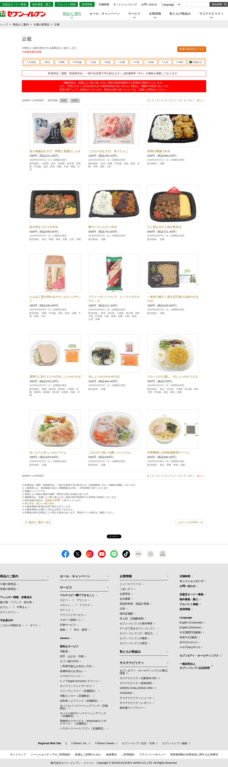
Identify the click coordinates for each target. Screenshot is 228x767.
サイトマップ (18, 754)
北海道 (32, 62)
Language (168, 4)
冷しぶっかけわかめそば (104, 376)
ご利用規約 (128, 754)
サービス (134, 13)
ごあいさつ (126, 588)
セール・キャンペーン (104, 13)
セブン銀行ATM (69, 661)
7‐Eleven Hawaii (104, 743)
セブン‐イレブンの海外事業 (136, 623)
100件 (75, 100)
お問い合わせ (149, 4)
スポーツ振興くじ (70, 619)
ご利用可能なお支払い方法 (76, 666)
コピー (64, 600)
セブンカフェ (8, 612)
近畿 (122, 62)
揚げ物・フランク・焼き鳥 (16, 602)
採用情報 (87, 4)
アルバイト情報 (66, 4)
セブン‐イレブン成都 (174, 743)
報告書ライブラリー (132, 707)
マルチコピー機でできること (77, 595)
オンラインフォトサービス (76, 685)
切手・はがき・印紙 (72, 656)
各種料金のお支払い (72, 671)
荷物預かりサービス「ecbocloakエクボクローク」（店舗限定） (83, 722)
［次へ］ (200, 100)
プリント (82, 600)
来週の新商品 (8, 588)
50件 (63, 100)
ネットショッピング (125, 4)
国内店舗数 (126, 613)
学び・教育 (80, 629)
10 (190, 100)
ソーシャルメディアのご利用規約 (50, 754)
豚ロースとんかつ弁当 (102, 226)
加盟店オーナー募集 (14, 4)
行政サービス (68, 624)
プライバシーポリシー (152, 754)
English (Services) (190, 627)
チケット (65, 609)
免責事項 (111, 754)
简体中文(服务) (188, 637)
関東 (62, 62)
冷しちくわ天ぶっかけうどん (47, 452)
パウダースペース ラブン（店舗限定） (83, 728)
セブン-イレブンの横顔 (133, 638)
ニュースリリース (130, 583)
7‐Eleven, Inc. (79, 743)
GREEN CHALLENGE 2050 (136, 688)
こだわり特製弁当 (10, 625)
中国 (137, 62)
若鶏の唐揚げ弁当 (158, 151)
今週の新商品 (41, 24)
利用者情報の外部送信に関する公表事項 (194, 754)
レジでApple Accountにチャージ (79, 680)
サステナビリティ (211, 13)
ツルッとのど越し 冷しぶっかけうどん (173, 376)
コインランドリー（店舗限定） (78, 690)
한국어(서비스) (188, 642)
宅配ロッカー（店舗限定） (76, 695)
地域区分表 (51, 500)
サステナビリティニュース (136, 697)
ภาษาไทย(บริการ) (190, 647)
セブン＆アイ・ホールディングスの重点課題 (144, 672)
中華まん (22, 607)
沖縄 (180, 62)
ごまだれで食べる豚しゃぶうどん (109, 452)
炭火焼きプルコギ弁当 (43, 226)
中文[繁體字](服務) (190, 632)
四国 (151, 62)
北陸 (93, 62)
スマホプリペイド (70, 676)
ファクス (84, 605)
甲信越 (78, 62)
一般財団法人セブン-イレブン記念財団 (195, 665)
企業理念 (125, 593)
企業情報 (155, 13)
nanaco (64, 638)
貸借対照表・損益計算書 (134, 603)
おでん (4, 607)
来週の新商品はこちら (191, 49)
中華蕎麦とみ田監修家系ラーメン (168, 452)
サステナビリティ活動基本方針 (138, 678)
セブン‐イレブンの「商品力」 (137, 633)
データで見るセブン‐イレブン (138, 628)
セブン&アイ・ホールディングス (199, 655)
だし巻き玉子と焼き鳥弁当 (164, 226)
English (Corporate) (191, 622)
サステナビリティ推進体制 (136, 683)
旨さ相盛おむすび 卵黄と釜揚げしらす (55, 151)
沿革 (122, 608)
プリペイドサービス (72, 614)
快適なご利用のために (88, 754)
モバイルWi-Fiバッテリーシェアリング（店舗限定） (83, 714)
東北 (47, 62)
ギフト (34, 625)
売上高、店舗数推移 (132, 618)
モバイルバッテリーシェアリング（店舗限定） (84, 707)
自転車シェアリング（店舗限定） (80, 700)
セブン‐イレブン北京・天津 (138, 743)
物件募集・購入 (41, 4)
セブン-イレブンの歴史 (133, 643)
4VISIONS (126, 692)
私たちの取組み (180, 13)
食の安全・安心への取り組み (39, 503)
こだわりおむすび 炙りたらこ (108, 151)
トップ (4, 24)
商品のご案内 (72, 13)
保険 (62, 629)
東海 (108, 62)
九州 (165, 62)
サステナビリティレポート (136, 702)
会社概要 (125, 598)
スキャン (65, 605)
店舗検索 (104, 4)
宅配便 (64, 651)
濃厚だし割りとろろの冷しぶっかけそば (55, 376)
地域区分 (197, 62)
